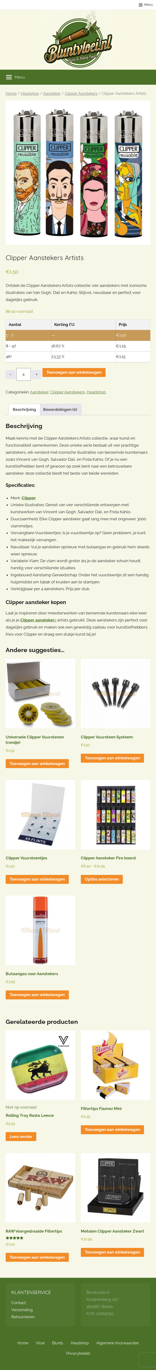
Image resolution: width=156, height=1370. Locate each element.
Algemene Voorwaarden (117, 1343)
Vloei (40, 1343)
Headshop (30, 93)
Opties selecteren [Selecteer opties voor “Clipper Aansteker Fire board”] (102, 879)
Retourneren (23, 1316)
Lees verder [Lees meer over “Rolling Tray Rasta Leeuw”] (21, 1136)
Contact (18, 1302)
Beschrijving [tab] (24, 409)
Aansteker (52, 93)
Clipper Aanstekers (81, 93)
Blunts (57, 1343)
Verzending (22, 1309)
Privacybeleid (78, 1353)
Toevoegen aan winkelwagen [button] (37, 763)
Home (11, 93)
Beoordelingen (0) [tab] (60, 409)
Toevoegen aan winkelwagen (74, 372)
